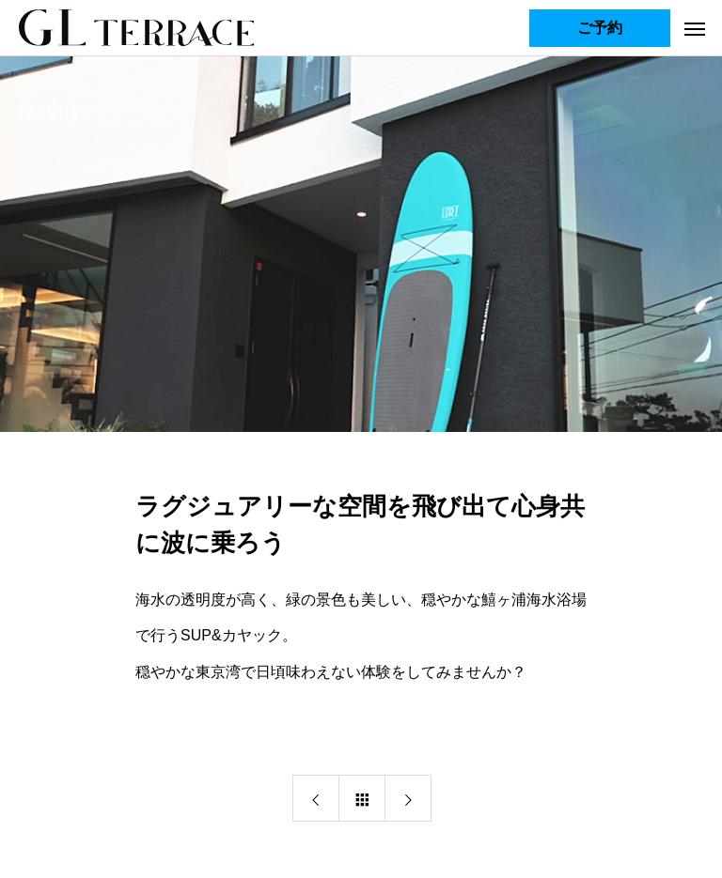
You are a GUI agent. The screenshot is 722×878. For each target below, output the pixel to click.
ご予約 (599, 28)
